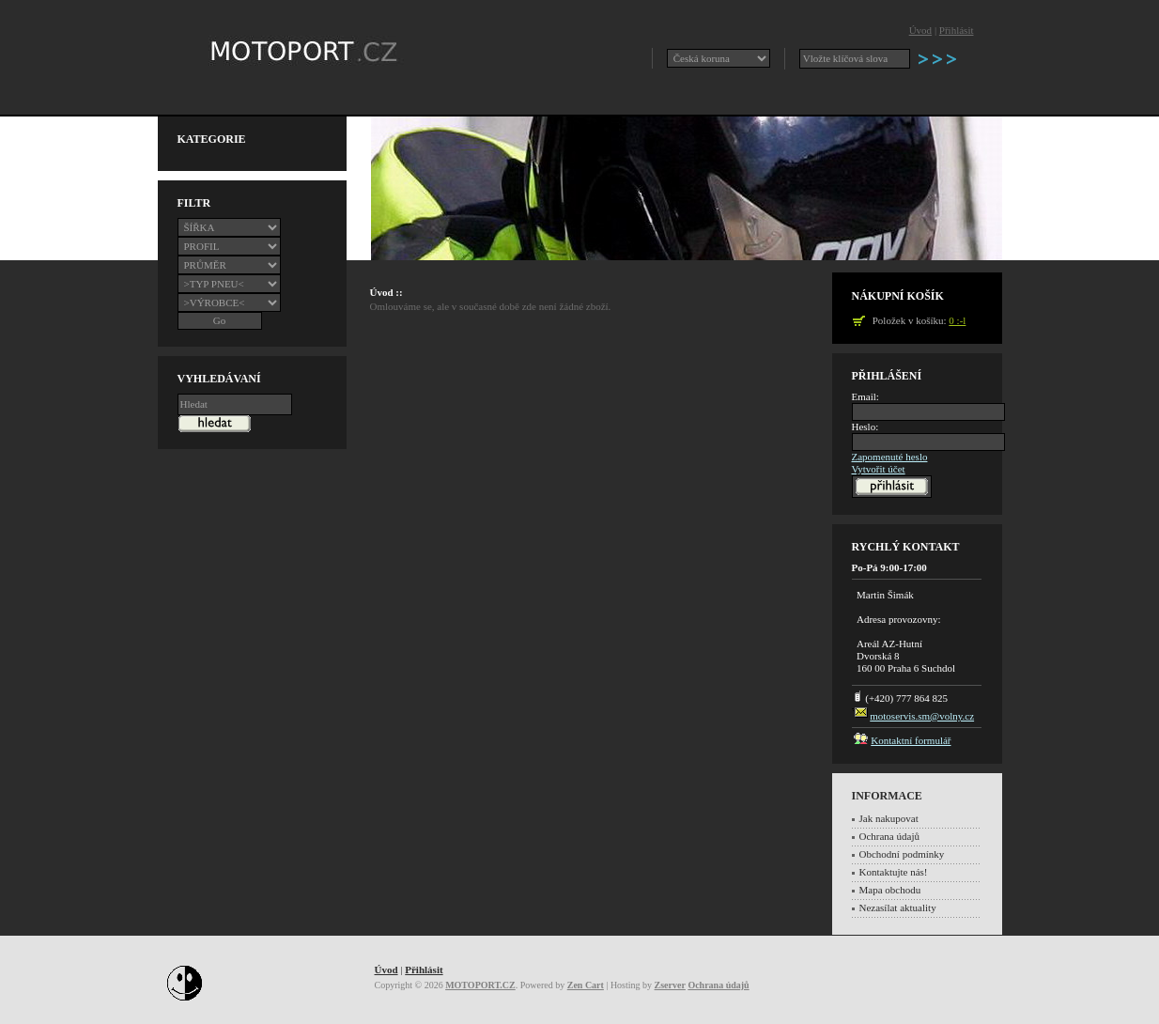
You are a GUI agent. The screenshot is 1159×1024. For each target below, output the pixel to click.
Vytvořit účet (878, 468)
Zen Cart (585, 985)
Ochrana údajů (889, 836)
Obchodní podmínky (902, 854)
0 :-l (957, 320)
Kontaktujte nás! (893, 871)
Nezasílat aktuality (897, 907)
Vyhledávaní (219, 378)
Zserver (670, 985)
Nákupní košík (898, 296)
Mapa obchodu (890, 889)
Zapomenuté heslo (890, 456)
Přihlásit (956, 30)
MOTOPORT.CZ (480, 985)
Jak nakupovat (889, 818)
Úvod (920, 30)
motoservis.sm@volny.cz (922, 715)
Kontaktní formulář (910, 740)
